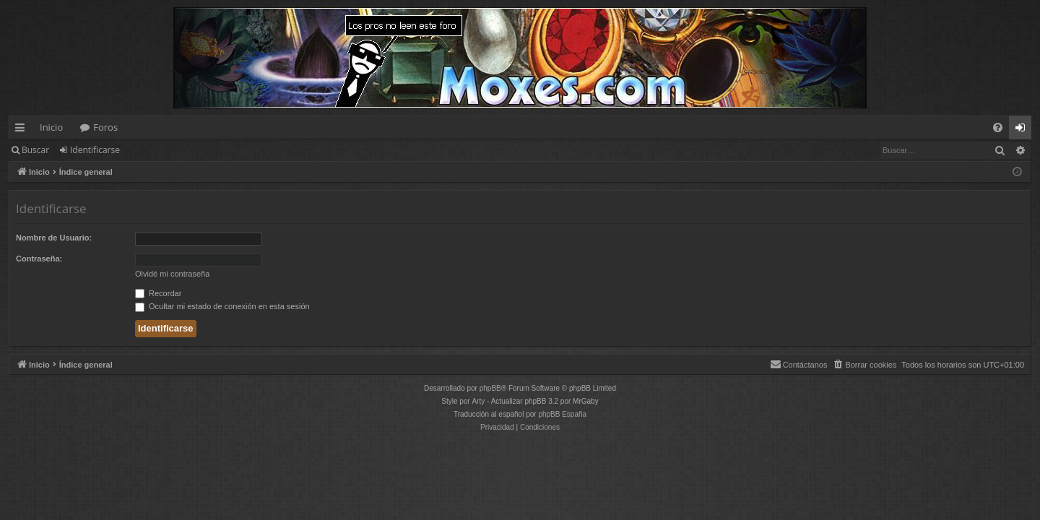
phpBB (490, 388)
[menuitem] (998, 127)
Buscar (35, 150)
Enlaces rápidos (22, 130)
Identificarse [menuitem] (1023, 130)
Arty (478, 401)
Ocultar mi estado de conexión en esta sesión (222, 306)
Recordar (158, 293)
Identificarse (95, 150)
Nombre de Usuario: (54, 237)
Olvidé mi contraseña (172, 273)
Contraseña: (39, 258)
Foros (105, 127)
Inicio (51, 127)
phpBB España (562, 414)
